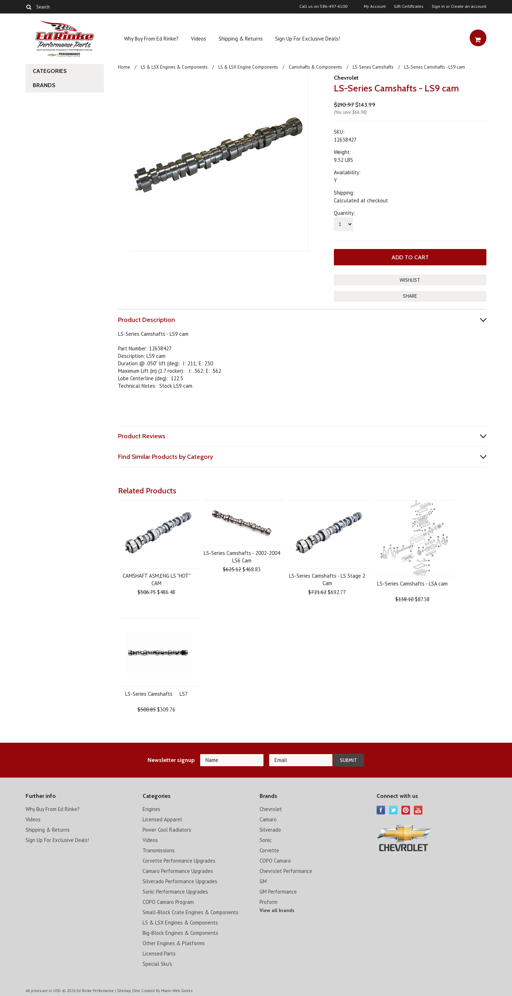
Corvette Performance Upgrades (179, 860)
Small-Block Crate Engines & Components (191, 911)
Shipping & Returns (241, 38)
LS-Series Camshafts (373, 67)
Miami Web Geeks (176, 990)
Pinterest (405, 809)
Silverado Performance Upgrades (180, 881)
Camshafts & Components (315, 67)
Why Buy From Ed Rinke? (151, 38)
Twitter (393, 809)
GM (263, 881)
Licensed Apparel (162, 819)
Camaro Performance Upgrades (178, 870)
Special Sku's (157, 963)
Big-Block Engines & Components (180, 932)
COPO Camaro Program (168, 901)
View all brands (277, 910)
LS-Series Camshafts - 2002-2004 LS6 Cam (242, 556)
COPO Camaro (275, 860)
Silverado (270, 829)
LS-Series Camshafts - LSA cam (412, 583)
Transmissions (159, 850)
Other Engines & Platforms (174, 942)
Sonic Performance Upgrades (175, 891)
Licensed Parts (159, 953)
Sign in (438, 6)
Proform (268, 901)
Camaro (268, 819)
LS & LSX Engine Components (248, 67)
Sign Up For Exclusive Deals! (307, 38)
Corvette (269, 850)
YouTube (418, 809)
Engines (151, 808)
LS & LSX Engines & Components (174, 67)
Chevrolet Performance (286, 870)
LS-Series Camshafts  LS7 (156, 693)
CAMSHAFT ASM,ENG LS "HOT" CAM (157, 579)
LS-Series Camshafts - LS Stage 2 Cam (327, 579)
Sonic (266, 839)
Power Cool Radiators (167, 829)
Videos (198, 38)
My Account (375, 6)
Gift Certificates (408, 6)
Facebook (381, 809)
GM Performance (278, 891)
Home (124, 67)
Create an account (468, 6)
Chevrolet (346, 77)
